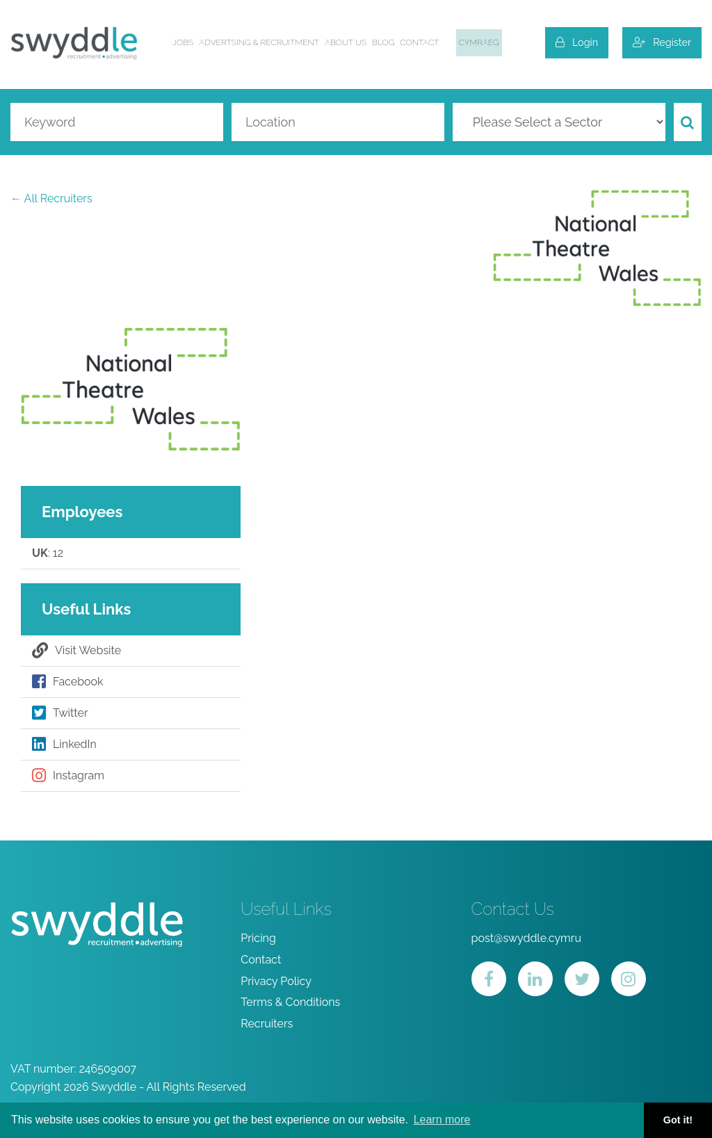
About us (345, 42)
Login (577, 42)
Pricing (258, 938)
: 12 (47, 553)
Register (662, 42)
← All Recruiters (51, 198)
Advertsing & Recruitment (259, 42)
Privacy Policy (276, 981)
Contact (419, 42)
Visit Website (76, 650)
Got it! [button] (678, 1119)
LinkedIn (64, 744)
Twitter (60, 713)
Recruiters (267, 1023)
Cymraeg (479, 42)
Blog (383, 42)
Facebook (68, 682)
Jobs (182, 42)
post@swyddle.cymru (526, 938)
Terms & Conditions (290, 1002)
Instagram (68, 775)
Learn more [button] (442, 1119)
